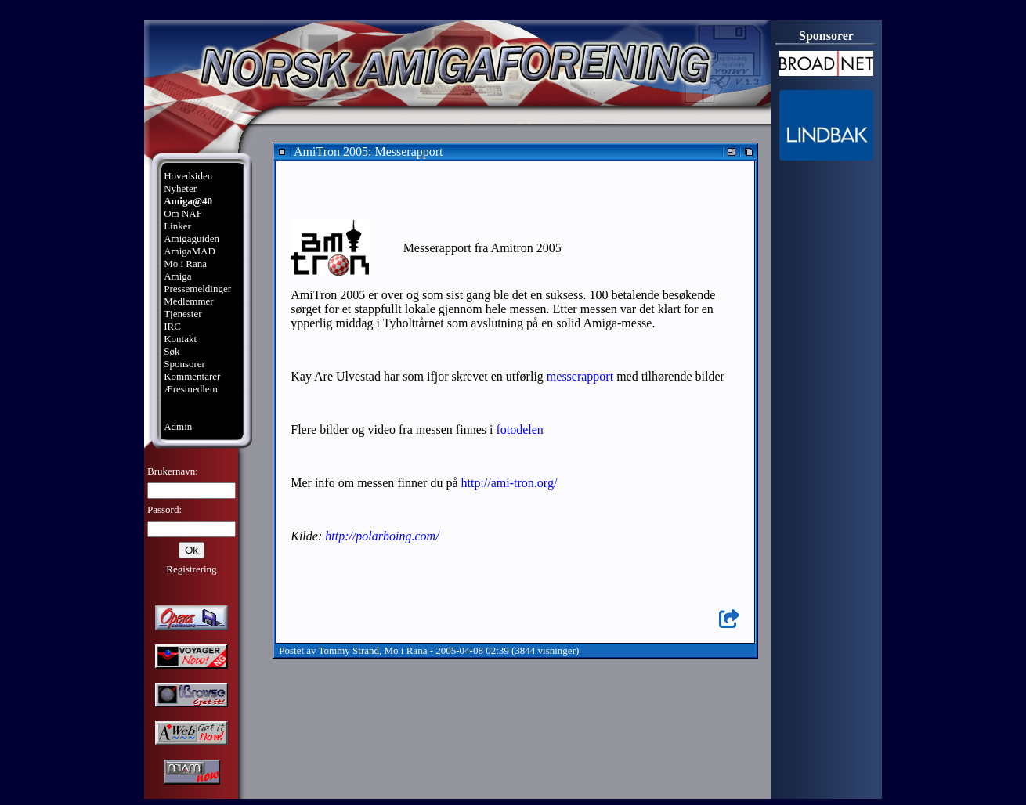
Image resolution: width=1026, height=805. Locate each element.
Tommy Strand (349, 650)
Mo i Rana (185, 263)
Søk (171, 351)
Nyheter (180, 188)
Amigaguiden (191, 238)
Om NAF (183, 213)
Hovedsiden (188, 176)
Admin (178, 426)
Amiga (177, 276)
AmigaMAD (189, 251)
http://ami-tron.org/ (509, 482)
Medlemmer (189, 301)
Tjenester (182, 313)
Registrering (191, 569)
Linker (177, 226)
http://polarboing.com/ (382, 536)
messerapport (580, 376)
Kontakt (180, 339)
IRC (172, 326)
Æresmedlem (191, 389)
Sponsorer (184, 364)
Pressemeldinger (197, 288)
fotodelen (519, 429)
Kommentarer (192, 376)
